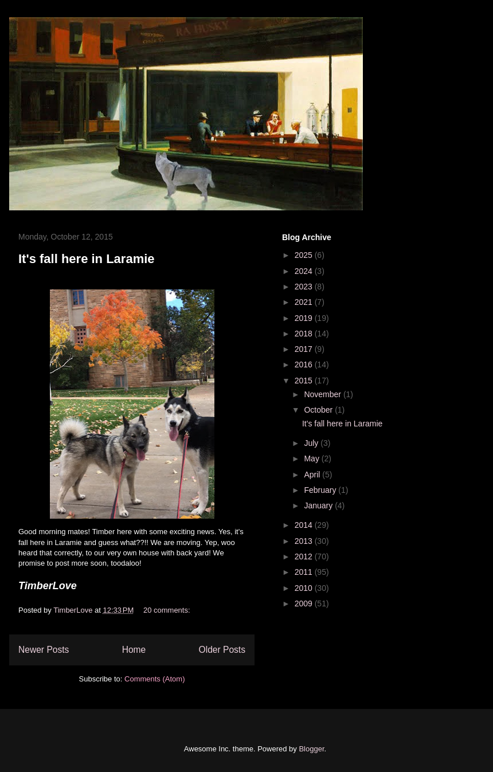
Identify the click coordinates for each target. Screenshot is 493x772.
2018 (305, 333)
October (319, 409)
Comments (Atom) (154, 679)
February (321, 490)
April (313, 474)
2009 (305, 603)
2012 (305, 556)
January (319, 505)
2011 (305, 572)
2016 (305, 364)
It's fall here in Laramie (86, 259)
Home (134, 650)
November (323, 394)
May (312, 458)
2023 (305, 286)
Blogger (311, 748)
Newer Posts (43, 650)
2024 (305, 271)
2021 (305, 302)
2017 (305, 349)
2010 (305, 588)
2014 (305, 525)
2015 (305, 380)
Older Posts (222, 650)
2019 (305, 318)
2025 (305, 255)
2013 (305, 541)
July (312, 443)
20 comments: (167, 610)
